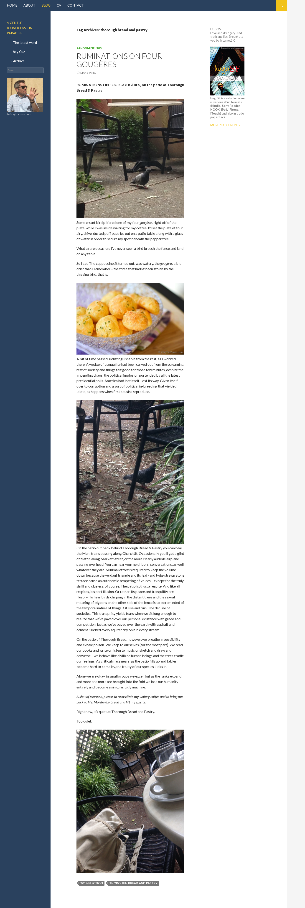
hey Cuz (19, 52)
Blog (46, 5)
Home (12, 5)
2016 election (91, 883)
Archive (19, 61)
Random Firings (89, 48)
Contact (75, 5)
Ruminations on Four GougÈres (119, 60)
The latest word (25, 42)
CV (59, 5)
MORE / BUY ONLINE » (225, 125)
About (29, 5)
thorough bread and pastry (133, 883)
